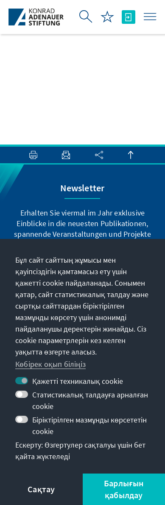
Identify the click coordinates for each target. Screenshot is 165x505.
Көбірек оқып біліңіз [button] (50, 364)
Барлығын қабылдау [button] (124, 489)
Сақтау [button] (41, 489)
